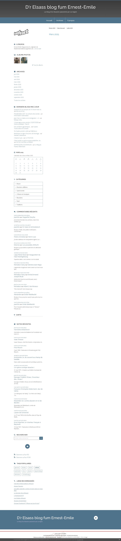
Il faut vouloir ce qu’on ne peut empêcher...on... (27, 140)
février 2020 (52, 28)
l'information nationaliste (21, 115)
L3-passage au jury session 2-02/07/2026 (26, 122)
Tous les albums (38, 65)
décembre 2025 (18, 90)
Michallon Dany (19, 265)
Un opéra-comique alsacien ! (24, 367)
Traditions (19, 205)
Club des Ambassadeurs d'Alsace (24, 484)
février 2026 (17, 84)
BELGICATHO (20, 111)
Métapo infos (18, 120)
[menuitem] (49, 20)
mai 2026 (16, 77)
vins (24, 471)
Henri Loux (32, 237)
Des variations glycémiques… (22, 127)
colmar (37, 467)
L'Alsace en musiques (23, 194)
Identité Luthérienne (20, 135)
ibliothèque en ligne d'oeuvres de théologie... (27, 133)
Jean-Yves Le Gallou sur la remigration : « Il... (27, 118)
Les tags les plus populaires (72, 535)
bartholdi (17, 471)
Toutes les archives (19, 100)
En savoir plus (80, 539)
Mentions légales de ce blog (50, 537)
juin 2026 (16, 74)
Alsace (18, 184)
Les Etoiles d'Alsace (20, 498)
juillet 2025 (70, 28)
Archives (59, 21)
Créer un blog (57, 533)
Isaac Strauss (18, 339)
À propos (70, 21)
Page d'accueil (61, 28)
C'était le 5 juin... (18, 138)
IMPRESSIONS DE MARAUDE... (23, 145)
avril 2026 (17, 79)
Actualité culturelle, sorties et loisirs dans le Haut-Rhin (28, 489)
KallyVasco (34, 131)
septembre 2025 (19, 97)
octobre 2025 (18, 95)
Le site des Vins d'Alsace (21, 493)
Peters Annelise (19, 237)
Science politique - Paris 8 (21, 124)
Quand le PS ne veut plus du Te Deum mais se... (28, 109)
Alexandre (17, 294)
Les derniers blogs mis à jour (48, 535)
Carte (18, 315)
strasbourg (26, 474)
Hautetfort (64, 533)
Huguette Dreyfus (28, 217)
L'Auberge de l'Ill (19, 496)
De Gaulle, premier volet (21, 131)
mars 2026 (17, 82)
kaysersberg (38, 471)
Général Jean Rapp (34, 265)
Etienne (16, 245)
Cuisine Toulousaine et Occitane (26, 127)
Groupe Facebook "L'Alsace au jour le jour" (27, 503)
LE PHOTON (29, 138)
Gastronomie (20, 191)
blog (86, 537)
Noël (18, 201)
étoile (30, 467)
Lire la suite (37, 49)
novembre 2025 (18, 92)
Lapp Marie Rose (20, 255)
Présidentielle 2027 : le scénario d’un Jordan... (27, 114)
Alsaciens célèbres (22, 187)
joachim (16, 217)
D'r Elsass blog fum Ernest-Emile (60, 7)
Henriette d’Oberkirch (22, 330)
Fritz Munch (18, 347)
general (17, 467)
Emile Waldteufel (30, 294)
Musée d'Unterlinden (20, 501)
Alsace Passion (18, 486)
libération (17, 474)
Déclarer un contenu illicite (39, 537)
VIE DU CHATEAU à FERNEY (24, 142)
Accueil (49, 21)
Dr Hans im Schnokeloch (31, 227)
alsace (30, 471)
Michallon (17, 286)
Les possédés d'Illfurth (30, 245)
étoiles (24, 467)
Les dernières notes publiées (60, 535)
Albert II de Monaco (31, 286)
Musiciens (20, 198)
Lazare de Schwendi (21, 412)
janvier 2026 (17, 87)
